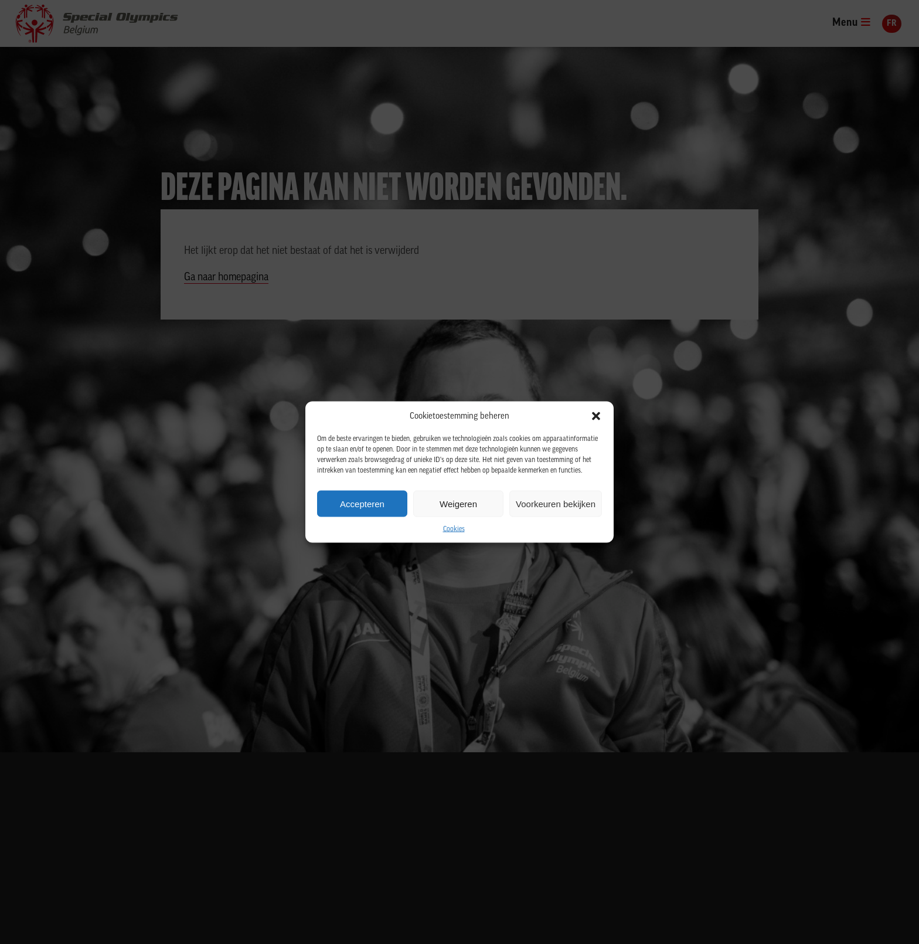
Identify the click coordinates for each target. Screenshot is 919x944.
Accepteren (362, 503)
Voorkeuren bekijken (555, 503)
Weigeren (458, 503)
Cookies (454, 529)
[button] (596, 416)
